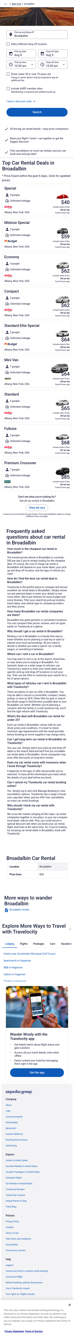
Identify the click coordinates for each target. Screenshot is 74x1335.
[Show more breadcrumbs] (5, 4)
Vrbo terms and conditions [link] (18, 1239)
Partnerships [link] (12, 1122)
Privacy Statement (14, 1331)
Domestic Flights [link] (14, 1178)
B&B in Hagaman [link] (13, 967)
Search (37, 112)
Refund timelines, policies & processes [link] (24, 1282)
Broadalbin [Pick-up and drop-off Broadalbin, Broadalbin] (21, 36)
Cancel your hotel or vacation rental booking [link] (27, 1271)
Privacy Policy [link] (12, 1221)
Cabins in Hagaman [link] (15, 974)
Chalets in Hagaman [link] (15, 981)
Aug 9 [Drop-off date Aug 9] (49, 55)
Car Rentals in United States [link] (19, 1183)
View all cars (37, 507)
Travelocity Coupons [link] (15, 1195)
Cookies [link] (9, 1227)
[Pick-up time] (21, 64)
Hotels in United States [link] (17, 1160)
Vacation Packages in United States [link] (23, 1172)
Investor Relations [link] (14, 1134)
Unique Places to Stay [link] (16, 1201)
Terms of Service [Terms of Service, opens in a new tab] (34, 1331)
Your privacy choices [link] (16, 1250)
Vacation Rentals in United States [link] (22, 1166)
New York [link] (16, 4)
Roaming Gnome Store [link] (16, 1140)
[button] (37, 101)
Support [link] (9, 1265)
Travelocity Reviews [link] (15, 1189)
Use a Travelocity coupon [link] (18, 1288)
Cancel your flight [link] (14, 1277)
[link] (37, 910)
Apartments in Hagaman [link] (17, 960)
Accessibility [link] (12, 1244)
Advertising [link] (11, 1145)
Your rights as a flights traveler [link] (20, 1294)
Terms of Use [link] (12, 1233)
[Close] (70, 1305)
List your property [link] (14, 1116)
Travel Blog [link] (11, 1206)
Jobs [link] (8, 1111)
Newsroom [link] (11, 1128)
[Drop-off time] (53, 64)
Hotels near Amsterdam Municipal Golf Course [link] (30, 953)
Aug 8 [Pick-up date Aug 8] (18, 55)
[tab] (9, 944)
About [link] (8, 1105)
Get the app (37, 1072)
